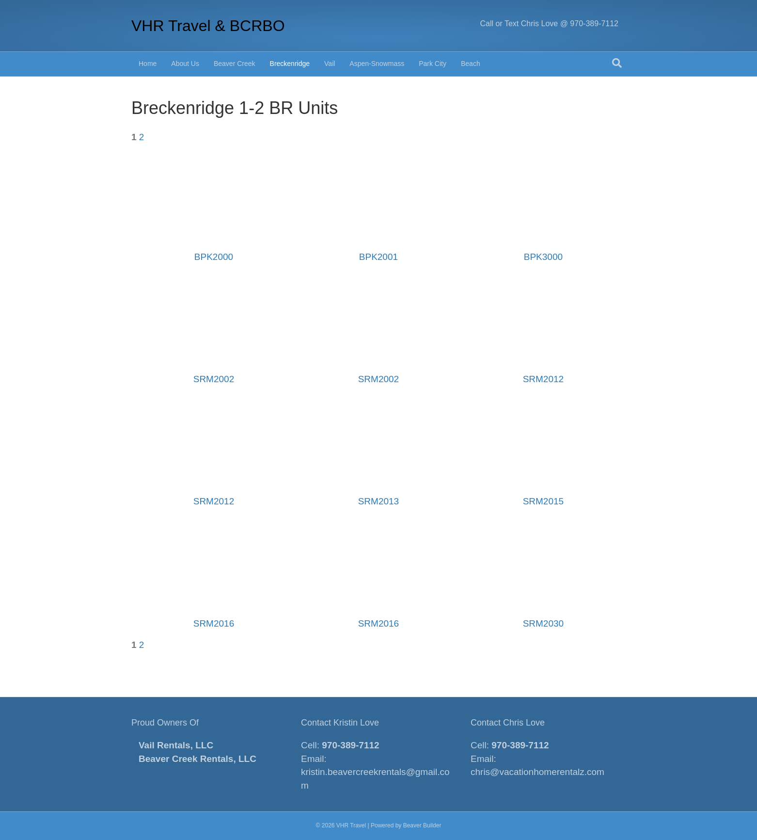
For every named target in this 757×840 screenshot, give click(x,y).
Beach (470, 63)
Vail (329, 63)
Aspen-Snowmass (376, 63)
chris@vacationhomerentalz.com (537, 772)
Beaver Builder (422, 825)
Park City (432, 63)
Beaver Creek (234, 63)
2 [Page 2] (141, 137)
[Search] (617, 63)
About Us (185, 63)
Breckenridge (290, 63)
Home (148, 63)
